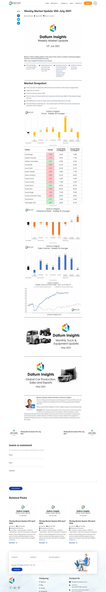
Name (11, 455)
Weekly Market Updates (17, 528)
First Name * (14, 557)
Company (63, 3)
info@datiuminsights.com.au (78, 582)
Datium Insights (49, 407)
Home (47, 3)
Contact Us (78, 3)
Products (54, 3)
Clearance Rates (21, 530)
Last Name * (33, 557)
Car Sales (13, 530)
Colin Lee (13, 526)
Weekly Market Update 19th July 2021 (80, 433)
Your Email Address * (54, 557)
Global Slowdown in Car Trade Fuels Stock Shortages (46, 67)
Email (11, 463)
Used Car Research (31, 532)
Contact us (41, 61)
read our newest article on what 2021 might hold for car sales (54, 101)
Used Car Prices (22, 532)
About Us (43, 582)
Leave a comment (49, 16)
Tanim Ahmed (29, 16)
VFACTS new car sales (66, 103)
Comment (12, 470)
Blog (71, 3)
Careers (43, 588)
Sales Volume (13, 532)
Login (87, 3)
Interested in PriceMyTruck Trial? (20, 565)
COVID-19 (29, 530)
